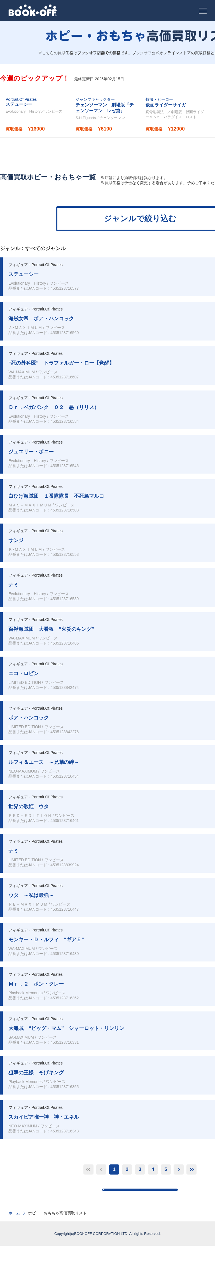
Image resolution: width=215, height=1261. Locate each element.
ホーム (14, 1228)
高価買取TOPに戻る (143, 1197)
